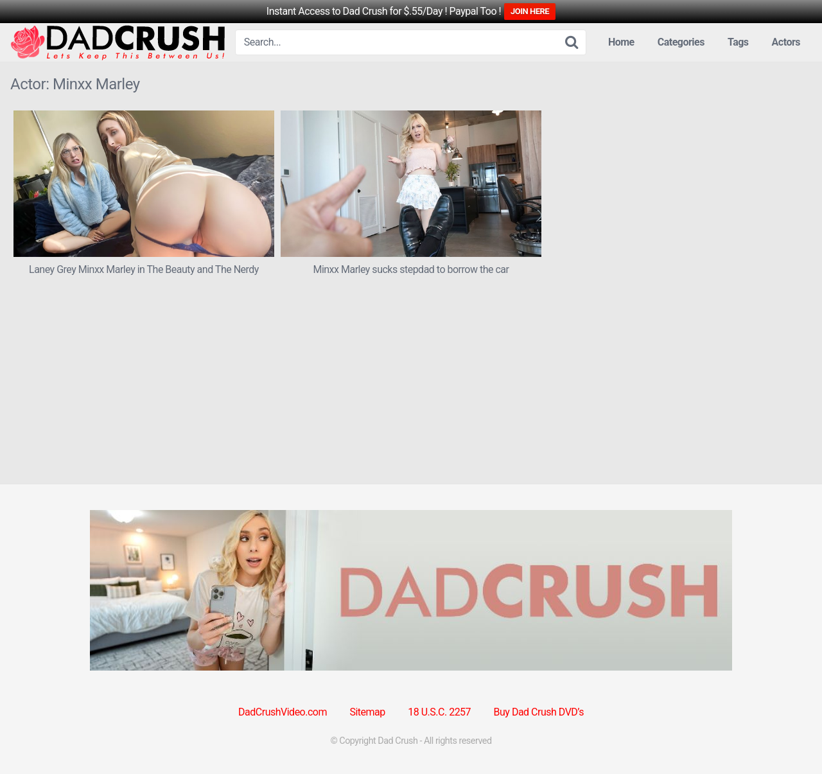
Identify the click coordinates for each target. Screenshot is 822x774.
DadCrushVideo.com (282, 712)
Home (621, 42)
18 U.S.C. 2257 (439, 712)
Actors (786, 42)
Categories (681, 42)
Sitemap (367, 712)
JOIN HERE (530, 11)
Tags (738, 42)
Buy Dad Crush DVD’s (539, 712)
